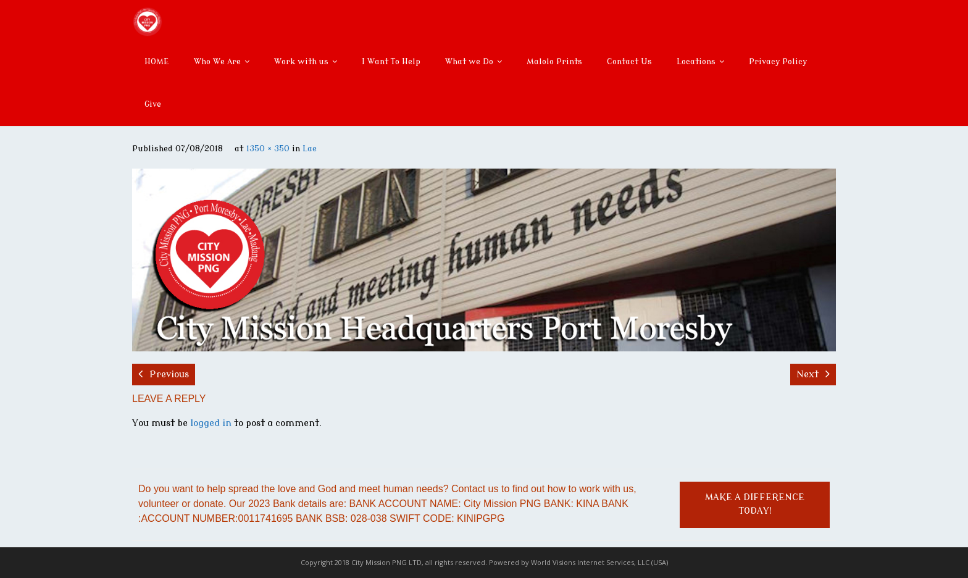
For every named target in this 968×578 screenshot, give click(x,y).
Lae (309, 148)
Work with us (301, 61)
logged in (211, 423)
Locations (696, 61)
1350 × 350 (268, 148)
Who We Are (217, 61)
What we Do (469, 61)
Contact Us (629, 61)
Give (152, 104)
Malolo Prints (554, 61)
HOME (156, 61)
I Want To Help (391, 61)
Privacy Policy (778, 61)
